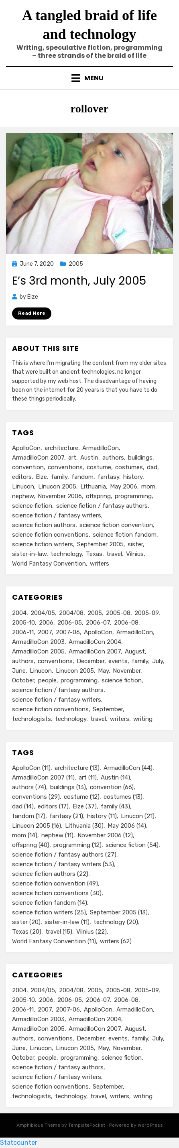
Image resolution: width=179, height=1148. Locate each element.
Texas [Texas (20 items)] (94, 554)
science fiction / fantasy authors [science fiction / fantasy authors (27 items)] (102, 505)
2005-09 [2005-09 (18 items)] (146, 613)
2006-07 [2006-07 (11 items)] (98, 622)
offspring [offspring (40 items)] (98, 496)
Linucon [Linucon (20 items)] (41, 670)
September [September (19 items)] (108, 709)
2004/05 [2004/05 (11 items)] (43, 613)
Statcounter (18, 1142)
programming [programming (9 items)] (79, 680)
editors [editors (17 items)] (22, 476)
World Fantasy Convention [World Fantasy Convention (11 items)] (49, 563)
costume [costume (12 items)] (99, 467)
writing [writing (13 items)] (143, 719)
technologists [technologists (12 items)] (31, 719)
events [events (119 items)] (118, 661)
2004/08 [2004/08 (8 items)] (71, 613)
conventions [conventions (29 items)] (65, 467)
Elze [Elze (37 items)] (41, 476)
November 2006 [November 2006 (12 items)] (60, 496)
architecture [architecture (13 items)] (61, 448)
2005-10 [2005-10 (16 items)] (23, 622)
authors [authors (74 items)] (113, 457)
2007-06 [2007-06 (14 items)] (68, 632)
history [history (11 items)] (132, 476)
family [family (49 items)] (140, 661)
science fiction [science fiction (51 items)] (122, 680)
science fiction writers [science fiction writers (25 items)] (42, 544)
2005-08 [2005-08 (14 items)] (118, 613)
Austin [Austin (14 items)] (89, 457)
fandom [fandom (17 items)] (82, 476)
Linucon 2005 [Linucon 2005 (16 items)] (57, 486)
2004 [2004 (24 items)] (19, 613)
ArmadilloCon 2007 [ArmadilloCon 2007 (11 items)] (38, 457)
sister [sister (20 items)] (135, 544)
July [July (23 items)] (157, 661)
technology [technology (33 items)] (70, 719)
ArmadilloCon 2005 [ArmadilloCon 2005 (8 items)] (38, 651)
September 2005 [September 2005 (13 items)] (100, 544)
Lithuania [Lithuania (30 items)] (93, 486)
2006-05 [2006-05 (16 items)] (69, 622)
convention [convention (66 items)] (28, 467)
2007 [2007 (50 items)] (45, 632)
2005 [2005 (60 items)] (94, 613)
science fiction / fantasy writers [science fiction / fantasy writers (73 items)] (56, 699)
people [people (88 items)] (47, 680)
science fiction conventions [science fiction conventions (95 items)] (50, 709)
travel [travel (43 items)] (98, 719)
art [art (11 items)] (72, 457)
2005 (76, 264)
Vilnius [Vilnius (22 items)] (135, 554)
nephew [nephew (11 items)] (23, 496)
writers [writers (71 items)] (119, 719)
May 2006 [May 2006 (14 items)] (123, 486)
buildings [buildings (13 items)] (140, 457)
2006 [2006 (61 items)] (46, 622)
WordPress (150, 1125)
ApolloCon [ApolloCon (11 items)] (26, 448)
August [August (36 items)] (135, 651)
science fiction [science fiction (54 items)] (32, 505)
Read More (31, 313)
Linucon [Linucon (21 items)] (23, 486)
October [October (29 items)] (23, 680)
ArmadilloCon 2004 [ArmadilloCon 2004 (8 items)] (95, 641)
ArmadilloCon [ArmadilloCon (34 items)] (134, 632)
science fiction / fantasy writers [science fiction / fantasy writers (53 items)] (56, 515)
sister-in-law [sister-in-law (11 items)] (29, 554)
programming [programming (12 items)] (133, 496)
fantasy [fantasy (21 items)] (108, 476)
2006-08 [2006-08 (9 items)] (126, 622)
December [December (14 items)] (90, 661)
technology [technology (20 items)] (66, 554)
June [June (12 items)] (19, 670)
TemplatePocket (86, 1125)
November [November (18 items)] (126, 670)
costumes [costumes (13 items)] (129, 467)
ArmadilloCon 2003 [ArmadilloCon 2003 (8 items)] (38, 641)
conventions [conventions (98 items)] (55, 661)
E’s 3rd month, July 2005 (79, 281)
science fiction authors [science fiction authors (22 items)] (43, 525)
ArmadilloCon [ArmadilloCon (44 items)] (100, 448)
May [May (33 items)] (103, 670)
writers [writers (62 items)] (99, 563)
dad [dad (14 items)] (152, 467)
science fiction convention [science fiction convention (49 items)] (116, 525)
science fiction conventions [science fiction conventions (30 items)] (50, 534)
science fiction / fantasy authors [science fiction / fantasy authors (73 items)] (58, 690)
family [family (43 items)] (59, 476)
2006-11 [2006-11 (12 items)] (23, 632)
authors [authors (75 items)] (23, 661)
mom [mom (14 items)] (148, 486)
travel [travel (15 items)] (114, 554)
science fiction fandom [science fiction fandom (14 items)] (125, 534)
